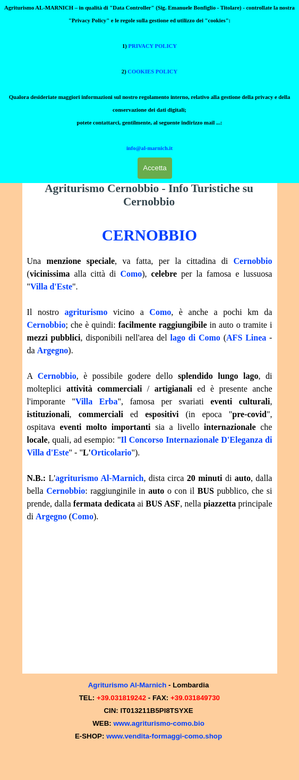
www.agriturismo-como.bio (158, 724)
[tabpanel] (149, 373)
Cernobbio (253, 260)
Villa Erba (96, 401)
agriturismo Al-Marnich (99, 478)
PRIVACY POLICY (153, 18)
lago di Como (195, 337)
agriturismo (86, 312)
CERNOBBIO (149, 235)
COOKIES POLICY (152, 43)
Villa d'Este (51, 286)
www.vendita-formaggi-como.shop (164, 737)
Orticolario (111, 452)
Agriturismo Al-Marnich (127, 686)
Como (131, 273)
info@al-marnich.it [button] (149, 120)
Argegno (53, 350)
